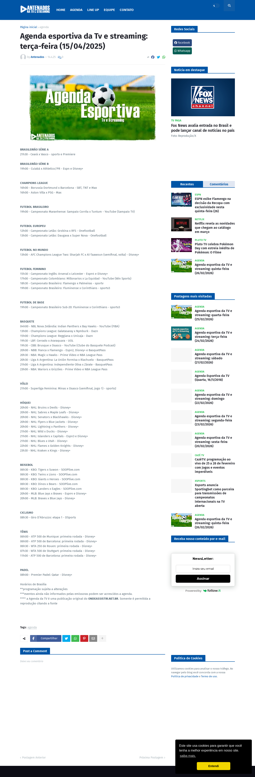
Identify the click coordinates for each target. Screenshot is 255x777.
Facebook (182, 42)
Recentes (187, 184)
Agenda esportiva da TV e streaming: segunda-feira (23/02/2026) (213, 420)
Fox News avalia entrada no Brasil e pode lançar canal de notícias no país (202, 128)
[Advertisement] (203, 624)
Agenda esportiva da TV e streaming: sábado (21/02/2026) (213, 358)
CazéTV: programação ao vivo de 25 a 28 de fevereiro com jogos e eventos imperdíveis (215, 465)
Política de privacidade (184, 676)
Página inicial (28, 27)
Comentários (219, 184)
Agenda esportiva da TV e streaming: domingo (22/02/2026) (213, 399)
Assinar (203, 579)
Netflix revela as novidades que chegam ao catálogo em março (215, 228)
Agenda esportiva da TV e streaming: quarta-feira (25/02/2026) (213, 315)
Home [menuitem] (60, 10)
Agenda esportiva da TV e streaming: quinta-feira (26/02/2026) (213, 269)
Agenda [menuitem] (76, 10)
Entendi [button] (213, 766)
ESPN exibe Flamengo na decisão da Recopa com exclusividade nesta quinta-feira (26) (213, 205)
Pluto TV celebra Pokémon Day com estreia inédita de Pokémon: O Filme (214, 248)
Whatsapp (182, 51)
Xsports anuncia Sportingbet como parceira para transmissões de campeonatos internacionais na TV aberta (214, 495)
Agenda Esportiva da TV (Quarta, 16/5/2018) (212, 378)
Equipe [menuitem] (109, 10)
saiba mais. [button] (188, 755)
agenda (44, 27)
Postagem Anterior (34, 757)
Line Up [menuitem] (93, 10)
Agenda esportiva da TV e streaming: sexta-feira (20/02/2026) (213, 442)
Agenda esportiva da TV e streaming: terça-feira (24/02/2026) (213, 337)
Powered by (203, 590)
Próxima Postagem (151, 757)
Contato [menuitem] (127, 10)
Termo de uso (209, 676)
